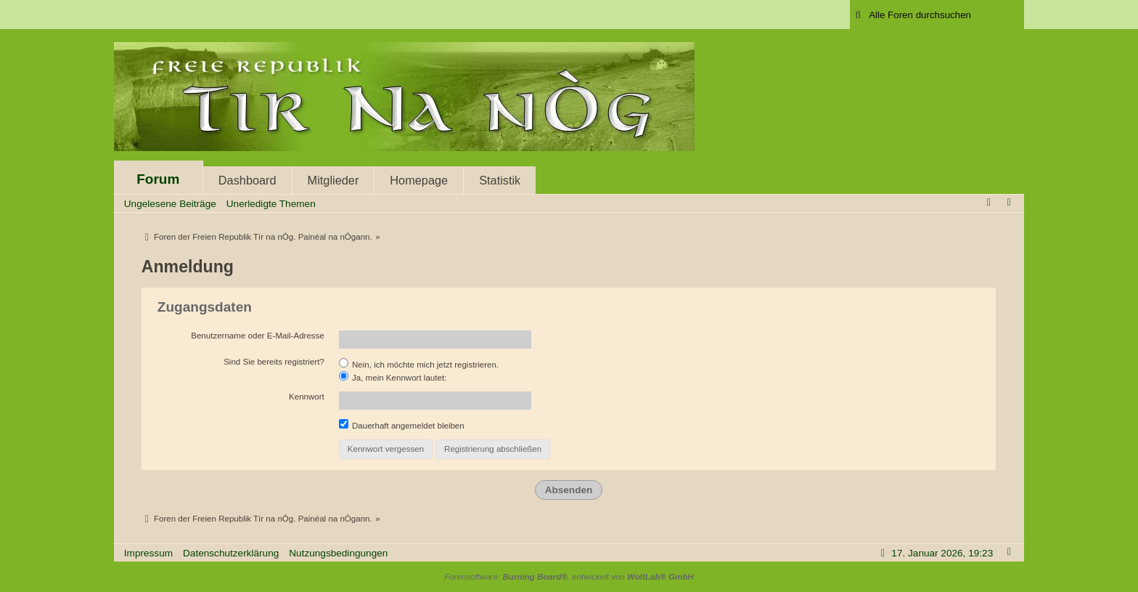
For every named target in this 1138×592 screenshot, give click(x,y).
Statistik (499, 180)
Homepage (419, 180)
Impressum (148, 553)
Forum (157, 179)
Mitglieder (333, 180)
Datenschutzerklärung (231, 553)
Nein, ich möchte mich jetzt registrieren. (419, 363)
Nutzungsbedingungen (338, 553)
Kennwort (306, 396)
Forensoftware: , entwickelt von (568, 576)
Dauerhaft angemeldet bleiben (401, 424)
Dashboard (247, 180)
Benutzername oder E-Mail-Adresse (257, 335)
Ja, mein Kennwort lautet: (393, 376)
